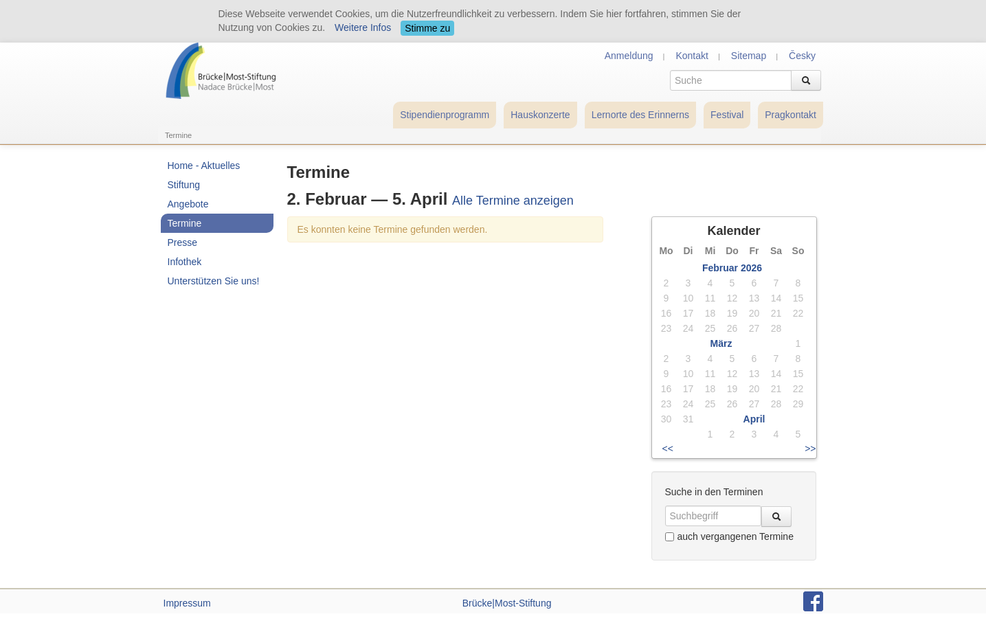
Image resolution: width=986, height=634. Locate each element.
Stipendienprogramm (444, 114)
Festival (726, 114)
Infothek (185, 261)
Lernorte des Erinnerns (640, 114)
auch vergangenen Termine (729, 536)
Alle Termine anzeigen (513, 200)
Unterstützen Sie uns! (214, 280)
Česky (802, 55)
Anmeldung (629, 55)
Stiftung (184, 184)
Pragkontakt (790, 114)
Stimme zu (427, 28)
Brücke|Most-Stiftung (507, 603)
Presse (183, 242)
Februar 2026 (732, 267)
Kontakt (691, 55)
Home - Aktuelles (204, 165)
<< (667, 448)
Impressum (187, 603)
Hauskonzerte (540, 114)
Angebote (188, 204)
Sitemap (748, 55)
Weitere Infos (363, 27)
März (721, 343)
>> (810, 448)
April (754, 419)
